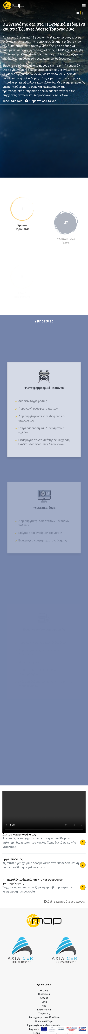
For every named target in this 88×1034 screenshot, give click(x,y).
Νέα (44, 1005)
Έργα (44, 1001)
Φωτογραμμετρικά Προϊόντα (44, 1017)
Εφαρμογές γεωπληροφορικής (44, 1025)
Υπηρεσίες (44, 1013)
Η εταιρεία (44, 994)
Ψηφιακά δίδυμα (44, 1021)
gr (83, 12)
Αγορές (44, 997)
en (77, 12)
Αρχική (44, 990)
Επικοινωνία (44, 1009)
